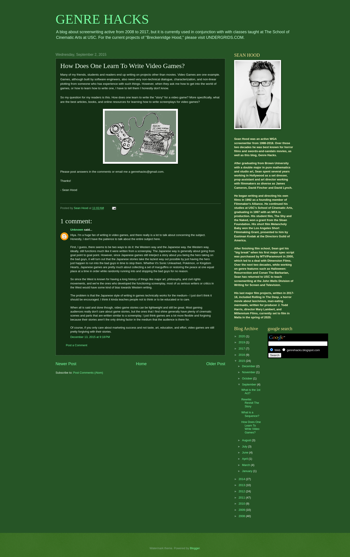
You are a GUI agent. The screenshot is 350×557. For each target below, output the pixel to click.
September (249, 384)
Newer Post (66, 364)
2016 (242, 354)
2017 (242, 348)
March (246, 465)
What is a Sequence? (250, 414)
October (247, 378)
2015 (242, 360)
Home (141, 364)
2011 (242, 497)
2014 (242, 479)
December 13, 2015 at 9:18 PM (90, 337)
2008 (242, 516)
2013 (242, 485)
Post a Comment (76, 345)
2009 (242, 509)
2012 (242, 491)
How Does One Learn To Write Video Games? (251, 427)
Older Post (215, 364)
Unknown (76, 229)
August (247, 440)
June (245, 452)
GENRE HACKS (102, 19)
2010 (242, 503)
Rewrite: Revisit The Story (250, 403)
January (247, 471)
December (249, 366)
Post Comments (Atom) (88, 372)
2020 (242, 336)
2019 (242, 342)
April (245, 458)
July (245, 446)
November (249, 372)
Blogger (195, 548)
